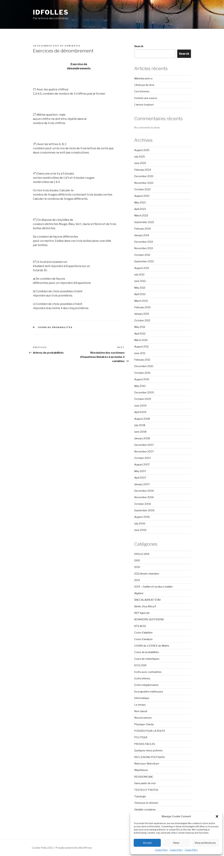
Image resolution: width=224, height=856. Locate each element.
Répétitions (141, 770)
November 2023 (143, 182)
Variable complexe (145, 809)
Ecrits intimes (142, 678)
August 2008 (142, 418)
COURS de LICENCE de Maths (151, 645)
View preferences (205, 842)
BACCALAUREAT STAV (147, 599)
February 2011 (142, 359)
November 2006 (144, 497)
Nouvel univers (143, 717)
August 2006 (142, 516)
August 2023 (141, 195)
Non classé (140, 711)
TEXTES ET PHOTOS (146, 789)
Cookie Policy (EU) (42, 847)
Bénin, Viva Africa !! (145, 606)
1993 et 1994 (141, 554)
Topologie (140, 796)
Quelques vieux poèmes (148, 750)
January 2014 (141, 235)
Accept (147, 842)
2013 (137, 580)
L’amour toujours (144, 104)
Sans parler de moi (145, 783)
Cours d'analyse (143, 639)
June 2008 (140, 431)
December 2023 (143, 176)
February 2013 (142, 307)
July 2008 (139, 425)
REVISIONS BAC (143, 776)
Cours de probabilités (55, 327)
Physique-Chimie (144, 724)
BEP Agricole (142, 612)
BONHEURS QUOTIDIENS (149, 619)
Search (138, 46)
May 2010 (140, 385)
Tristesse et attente (146, 802)
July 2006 (139, 523)
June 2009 (140, 405)
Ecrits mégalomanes (146, 684)
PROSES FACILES (144, 743)
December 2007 (144, 444)
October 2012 (142, 320)
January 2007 (142, 484)
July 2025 (139, 156)
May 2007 (140, 471)
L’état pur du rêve (144, 84)
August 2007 (142, 464)
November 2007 (144, 451)
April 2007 (140, 477)
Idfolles (51, 12)
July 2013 (139, 274)
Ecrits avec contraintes (148, 671)
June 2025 (140, 163)
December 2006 (144, 490)
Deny (176, 842)
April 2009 (140, 412)
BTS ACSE (140, 626)
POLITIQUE (141, 737)
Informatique (141, 698)
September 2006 (144, 510)
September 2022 (144, 222)
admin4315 (72, 46)
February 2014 (142, 228)
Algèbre (139, 593)
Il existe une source (145, 98)
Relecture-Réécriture (146, 763)
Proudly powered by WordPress (73, 847)
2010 (137, 566)
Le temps (140, 704)
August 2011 (141, 346)
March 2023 (141, 215)
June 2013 (140, 280)
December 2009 (144, 392)
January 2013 (141, 313)
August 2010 (141, 379)
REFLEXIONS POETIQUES (149, 757)
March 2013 (141, 300)
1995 (137, 560)
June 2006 (140, 529)
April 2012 (139, 333)
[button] (217, 816)
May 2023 (140, 202)
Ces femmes (141, 91)
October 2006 (142, 503)
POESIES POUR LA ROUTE (149, 730)
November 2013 (143, 248)
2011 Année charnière (146, 573)
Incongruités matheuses (148, 691)
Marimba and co (143, 78)
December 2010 (143, 366)
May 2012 (139, 326)
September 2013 (144, 261)
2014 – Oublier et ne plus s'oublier (153, 586)
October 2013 (142, 254)
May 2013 (139, 287)
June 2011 (139, 353)
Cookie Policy (161, 850)
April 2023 (140, 208)
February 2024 (142, 169)
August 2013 (141, 268)
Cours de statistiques (146, 658)
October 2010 (142, 372)
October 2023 (142, 189)
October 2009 (142, 398)
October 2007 (142, 457)
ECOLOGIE (140, 665)
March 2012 (141, 340)
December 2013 (143, 241)
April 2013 (139, 294)
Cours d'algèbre (143, 632)
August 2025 (141, 150)
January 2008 (142, 438)
